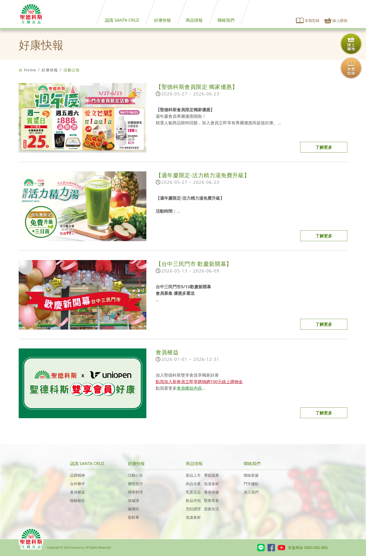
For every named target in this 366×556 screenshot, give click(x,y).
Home (27, 70)
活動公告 (135, 475)
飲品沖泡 (193, 500)
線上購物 (335, 20)
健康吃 (133, 508)
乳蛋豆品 (193, 492)
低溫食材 (211, 483)
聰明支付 (135, 483)
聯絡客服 (251, 475)
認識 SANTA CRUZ (122, 20)
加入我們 (251, 492)
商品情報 (194, 20)
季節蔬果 (211, 475)
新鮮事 (133, 517)
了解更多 (323, 147)
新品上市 (193, 475)
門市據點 (251, 483)
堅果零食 (211, 500)
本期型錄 (308, 20)
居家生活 (211, 508)
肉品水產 (193, 483)
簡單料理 (135, 492)
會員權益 (77, 492)
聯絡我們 (226, 20)
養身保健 (211, 492)
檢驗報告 (77, 500)
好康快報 (162, 20)
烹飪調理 (193, 508)
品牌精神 (77, 475)
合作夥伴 (77, 483)
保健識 (133, 500)
